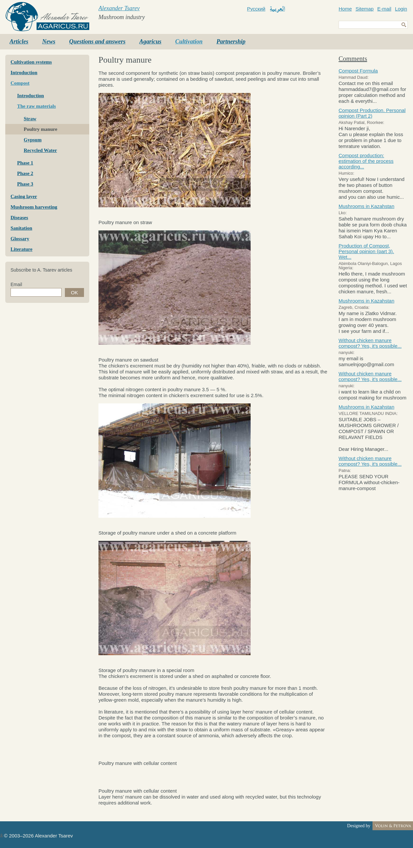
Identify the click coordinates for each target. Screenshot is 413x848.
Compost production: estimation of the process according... (366, 161)
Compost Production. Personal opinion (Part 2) (372, 113)
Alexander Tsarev (119, 8)
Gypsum (32, 139)
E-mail (384, 9)
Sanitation (21, 228)
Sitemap (364, 9)
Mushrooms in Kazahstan (366, 206)
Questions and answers (97, 41)
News (48, 41)
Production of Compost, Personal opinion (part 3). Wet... (366, 251)
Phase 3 (25, 184)
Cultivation (189, 41)
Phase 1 (25, 162)
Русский (256, 9)
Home (345, 9)
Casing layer (24, 196)
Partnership (230, 41)
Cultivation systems (31, 62)
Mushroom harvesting (34, 207)
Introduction (24, 72)
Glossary (20, 238)
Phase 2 (25, 173)
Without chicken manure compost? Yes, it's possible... (370, 343)
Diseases (19, 217)
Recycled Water (40, 150)
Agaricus (150, 41)
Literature (21, 249)
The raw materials (36, 106)
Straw (30, 118)
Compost (20, 83)
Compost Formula (358, 70)
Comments (353, 58)
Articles (19, 41)
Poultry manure (40, 129)
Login (401, 9)
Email (16, 284)
